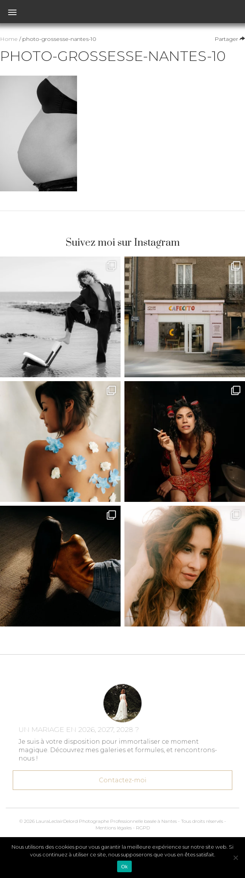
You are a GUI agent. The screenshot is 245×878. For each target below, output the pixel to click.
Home (9, 38)
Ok (124, 867)
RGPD (143, 828)
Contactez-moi (122, 777)
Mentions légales (114, 828)
